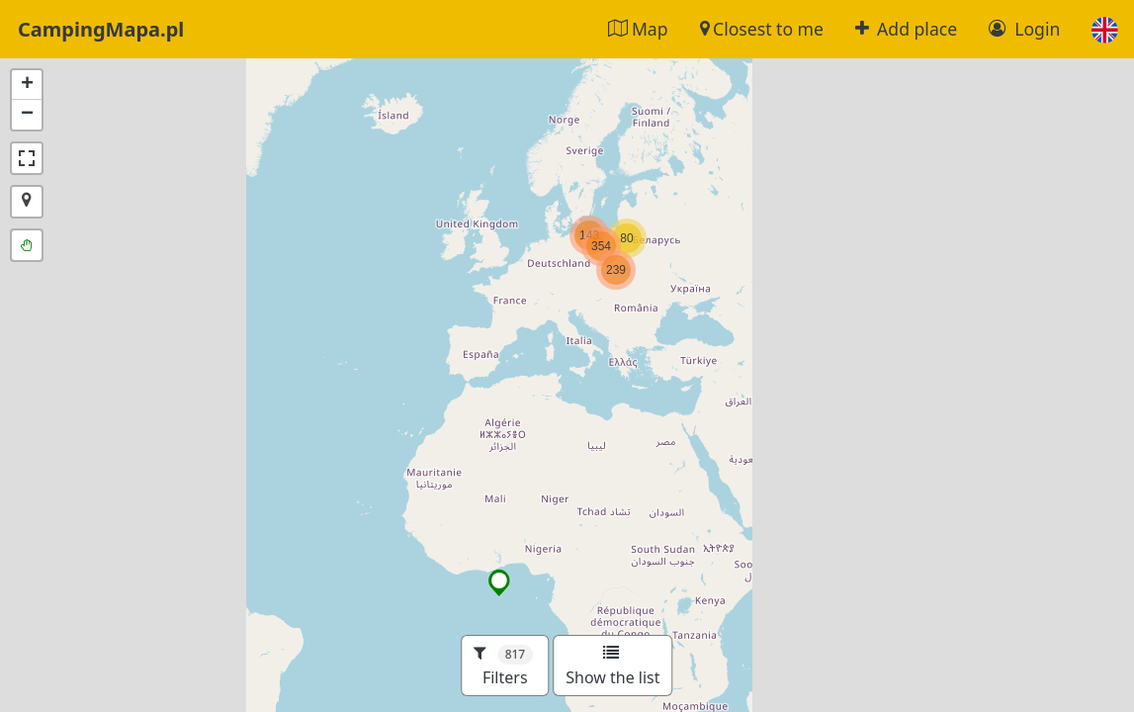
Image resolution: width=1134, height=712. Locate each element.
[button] (1105, 29)
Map (637, 29)
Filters (503, 665)
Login (1024, 29)
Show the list (612, 666)
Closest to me (762, 29)
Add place (906, 29)
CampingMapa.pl (101, 29)
